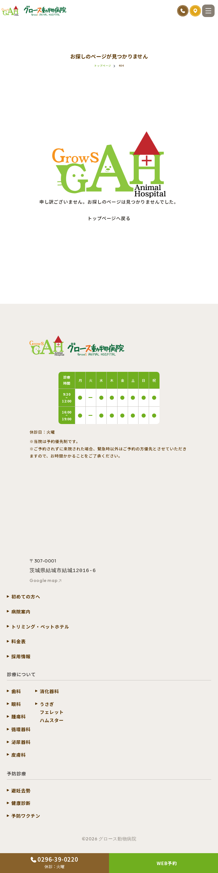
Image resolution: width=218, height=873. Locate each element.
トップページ (102, 66)
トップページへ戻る (109, 218)
